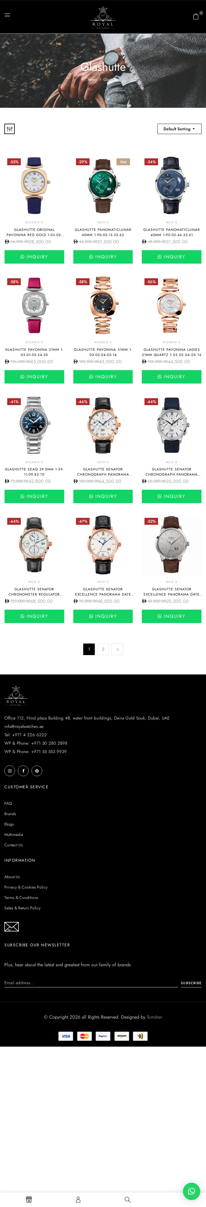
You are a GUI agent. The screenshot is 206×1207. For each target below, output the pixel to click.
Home (92, 79)
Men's (103, 222)
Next (117, 649)
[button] (196, 16)
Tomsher (154, 1017)
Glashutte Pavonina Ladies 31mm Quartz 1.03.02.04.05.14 (171, 352)
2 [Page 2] (103, 649)
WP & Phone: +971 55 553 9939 (35, 751)
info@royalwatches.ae (24, 726)
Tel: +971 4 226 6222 (25, 735)
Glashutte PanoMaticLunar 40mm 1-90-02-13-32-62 (103, 232)
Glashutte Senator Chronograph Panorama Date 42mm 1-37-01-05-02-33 (171, 474)
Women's (34, 222)
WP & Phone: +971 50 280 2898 (35, 743)
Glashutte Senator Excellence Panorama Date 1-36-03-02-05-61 (103, 594)
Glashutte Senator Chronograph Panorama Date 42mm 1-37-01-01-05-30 (103, 474)
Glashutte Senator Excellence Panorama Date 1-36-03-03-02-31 (172, 594)
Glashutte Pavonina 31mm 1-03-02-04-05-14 (103, 352)
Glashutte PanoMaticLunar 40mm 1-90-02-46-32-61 (171, 232)
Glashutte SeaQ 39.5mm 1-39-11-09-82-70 (34, 472)
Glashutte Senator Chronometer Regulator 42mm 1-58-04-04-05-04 (34, 594)
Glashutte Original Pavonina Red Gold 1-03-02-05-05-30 (34, 235)
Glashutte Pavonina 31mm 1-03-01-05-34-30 (34, 352)
